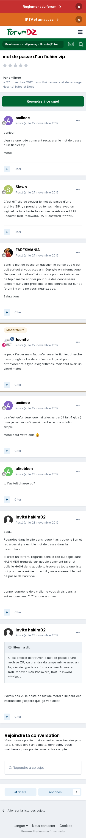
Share (20, 792)
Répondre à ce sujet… (27, 767)
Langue (21, 826)
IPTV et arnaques (39, 19)
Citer (17, 169)
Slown (21, 186)
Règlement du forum (39, 7)
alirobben (24, 468)
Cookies (66, 826)
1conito (22, 339)
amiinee (15, 77)
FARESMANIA (28, 250)
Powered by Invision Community (43, 831)
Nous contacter (43, 826)
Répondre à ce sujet (43, 101)
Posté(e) (37, 123)
